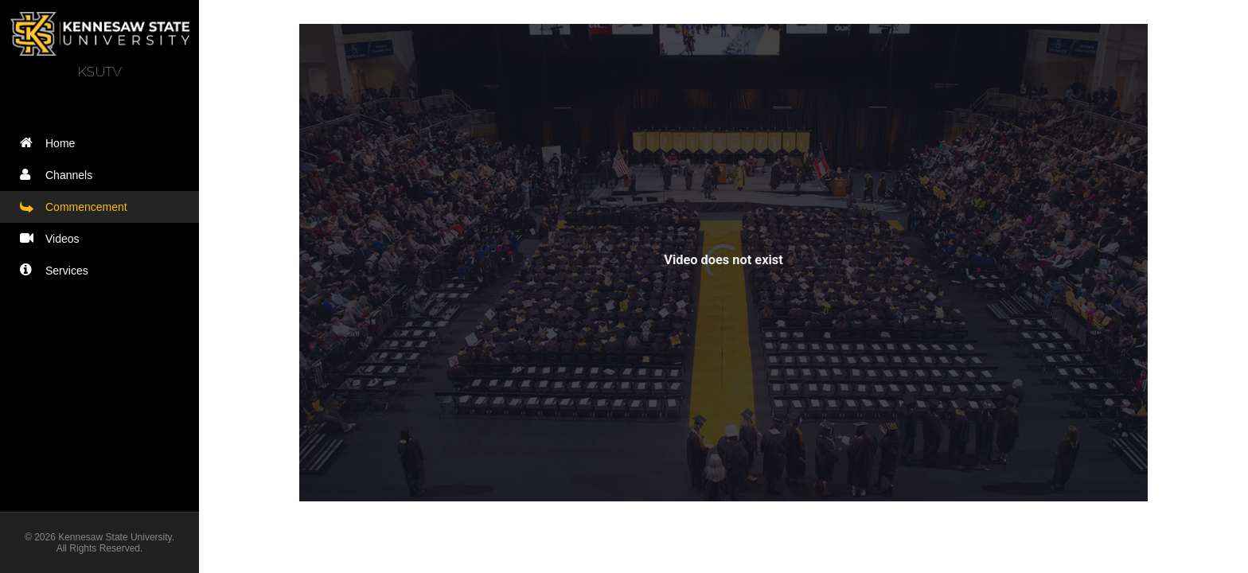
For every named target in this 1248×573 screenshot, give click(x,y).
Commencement (77, 206)
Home (51, 143)
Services (57, 270)
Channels (59, 174)
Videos (53, 238)
